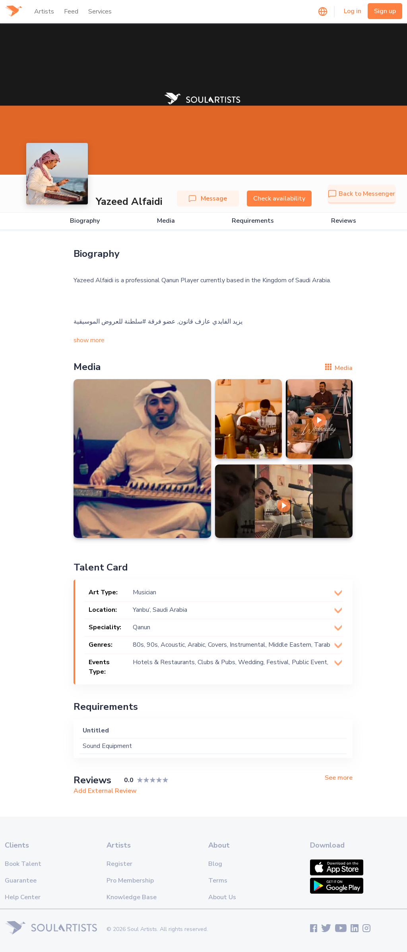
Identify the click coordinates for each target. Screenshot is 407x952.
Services (100, 11)
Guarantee (21, 881)
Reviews (343, 221)
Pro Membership (130, 881)
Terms (217, 881)
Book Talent (23, 864)
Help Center (23, 897)
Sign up (385, 11)
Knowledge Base (132, 897)
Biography (85, 221)
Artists (44, 11)
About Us (222, 897)
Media (166, 221)
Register (119, 864)
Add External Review (105, 791)
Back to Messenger (361, 193)
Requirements (253, 221)
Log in (352, 11)
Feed (71, 11)
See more (339, 778)
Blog (215, 864)
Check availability (279, 198)
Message (208, 198)
